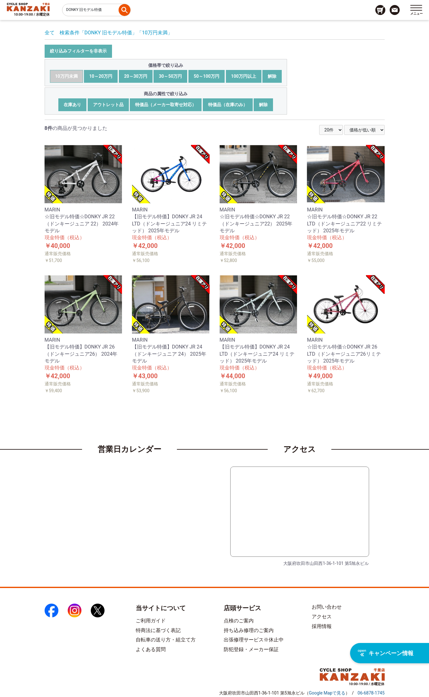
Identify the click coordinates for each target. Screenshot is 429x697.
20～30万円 (135, 76)
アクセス (322, 617)
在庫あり (72, 104)
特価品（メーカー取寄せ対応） (165, 104)
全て (50, 33)
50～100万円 (206, 76)
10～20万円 (100, 76)
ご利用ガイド (151, 621)
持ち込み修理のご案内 (249, 630)
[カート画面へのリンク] (380, 10)
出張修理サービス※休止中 (254, 640)
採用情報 (322, 626)
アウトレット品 (108, 104)
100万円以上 (243, 76)
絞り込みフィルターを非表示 (78, 50)
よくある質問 (151, 649)
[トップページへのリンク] (28, 7)
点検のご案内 (239, 621)
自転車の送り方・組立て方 (166, 640)
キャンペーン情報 (385, 653)
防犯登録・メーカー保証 (251, 649)
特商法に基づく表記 (158, 630)
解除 (272, 76)
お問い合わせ (327, 607)
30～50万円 (170, 76)
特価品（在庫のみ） (227, 104)
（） (327, 692)
